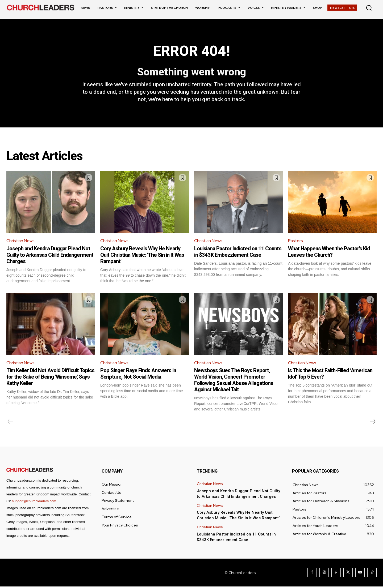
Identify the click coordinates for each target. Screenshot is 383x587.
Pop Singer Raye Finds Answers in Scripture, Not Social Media (138, 374)
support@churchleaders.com (34, 502)
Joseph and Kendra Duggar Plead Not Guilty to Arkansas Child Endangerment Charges (49, 255)
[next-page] (372, 422)
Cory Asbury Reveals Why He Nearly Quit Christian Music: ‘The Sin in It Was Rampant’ (142, 255)
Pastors (295, 241)
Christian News (20, 241)
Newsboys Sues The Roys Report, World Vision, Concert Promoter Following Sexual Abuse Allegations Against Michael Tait (233, 380)
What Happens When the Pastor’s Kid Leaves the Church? (329, 252)
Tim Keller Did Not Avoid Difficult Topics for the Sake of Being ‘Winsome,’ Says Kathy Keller (50, 377)
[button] (369, 7)
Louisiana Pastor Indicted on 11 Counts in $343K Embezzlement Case (237, 252)
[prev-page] (10, 422)
